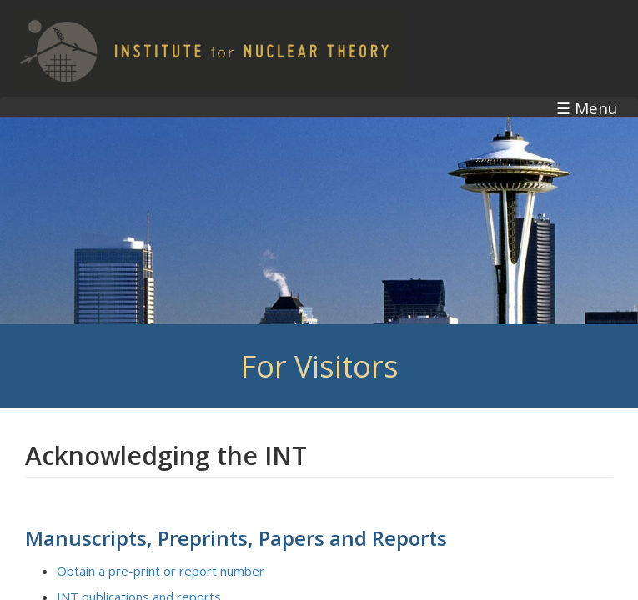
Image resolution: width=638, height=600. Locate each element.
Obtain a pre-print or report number (160, 570)
